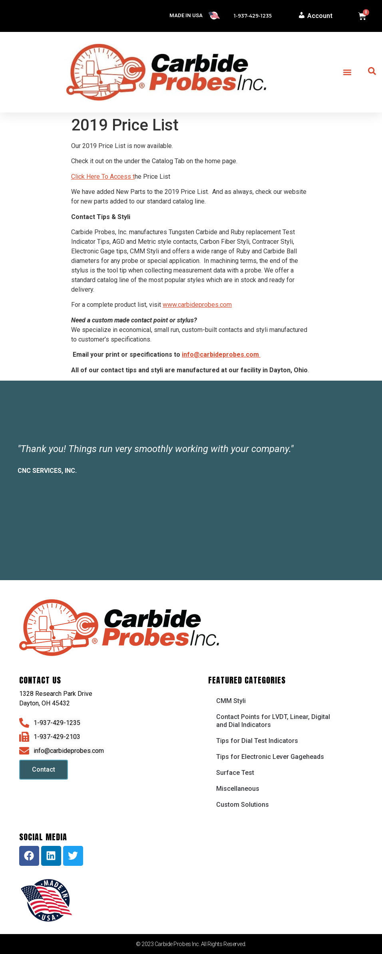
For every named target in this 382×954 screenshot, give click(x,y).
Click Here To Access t (103, 176)
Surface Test (235, 772)
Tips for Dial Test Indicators (257, 741)
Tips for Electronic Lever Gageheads (270, 756)
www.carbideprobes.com (197, 304)
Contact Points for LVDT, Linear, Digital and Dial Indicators (273, 721)
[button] (347, 72)
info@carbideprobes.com (221, 354)
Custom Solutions (242, 804)
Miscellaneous (237, 788)
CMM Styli (231, 701)
